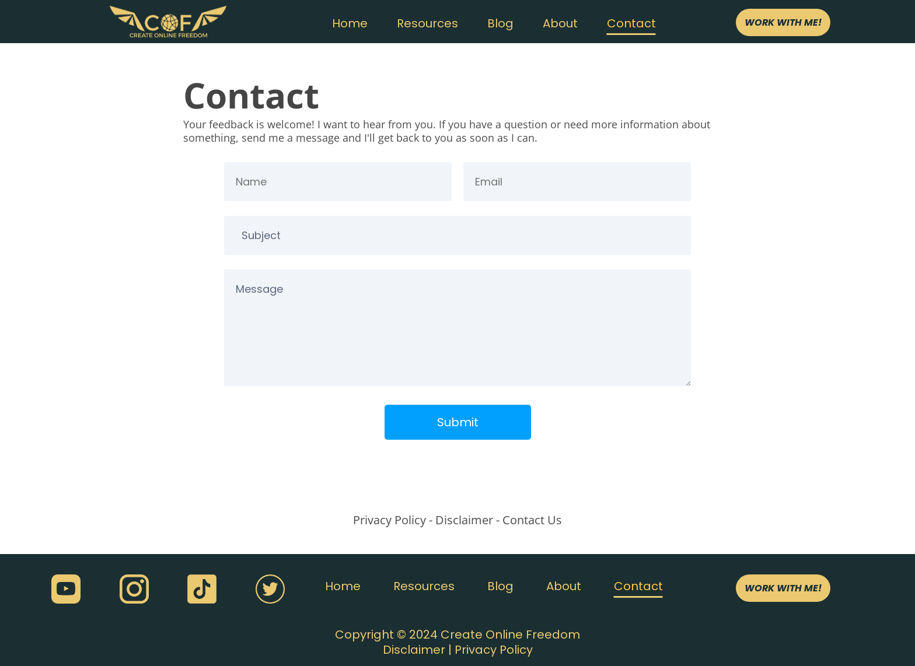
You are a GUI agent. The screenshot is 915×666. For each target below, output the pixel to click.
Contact (631, 23)
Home (350, 23)
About (560, 23)
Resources (427, 23)
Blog (500, 23)
